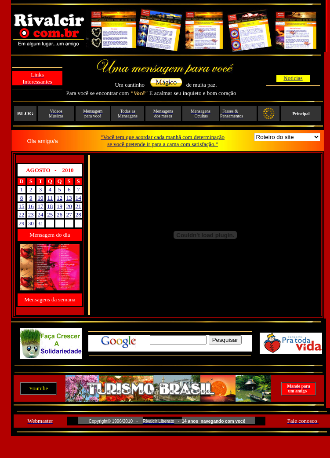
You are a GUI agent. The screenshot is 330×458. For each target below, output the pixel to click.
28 (78, 214)
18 (50, 206)
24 (40, 214)
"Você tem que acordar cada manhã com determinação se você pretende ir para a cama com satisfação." (163, 140)
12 (59, 197)
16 (31, 206)
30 (31, 223)
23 (31, 214)
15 (21, 206)
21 (78, 206)
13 (69, 197)
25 (50, 214)
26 (59, 214)
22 (21, 214)
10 (40, 197)
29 (21, 223)
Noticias (292, 78)
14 (78, 197)
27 (69, 214)
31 (40, 223)
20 (69, 206)
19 (59, 206)
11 (50, 197)
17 (40, 206)
